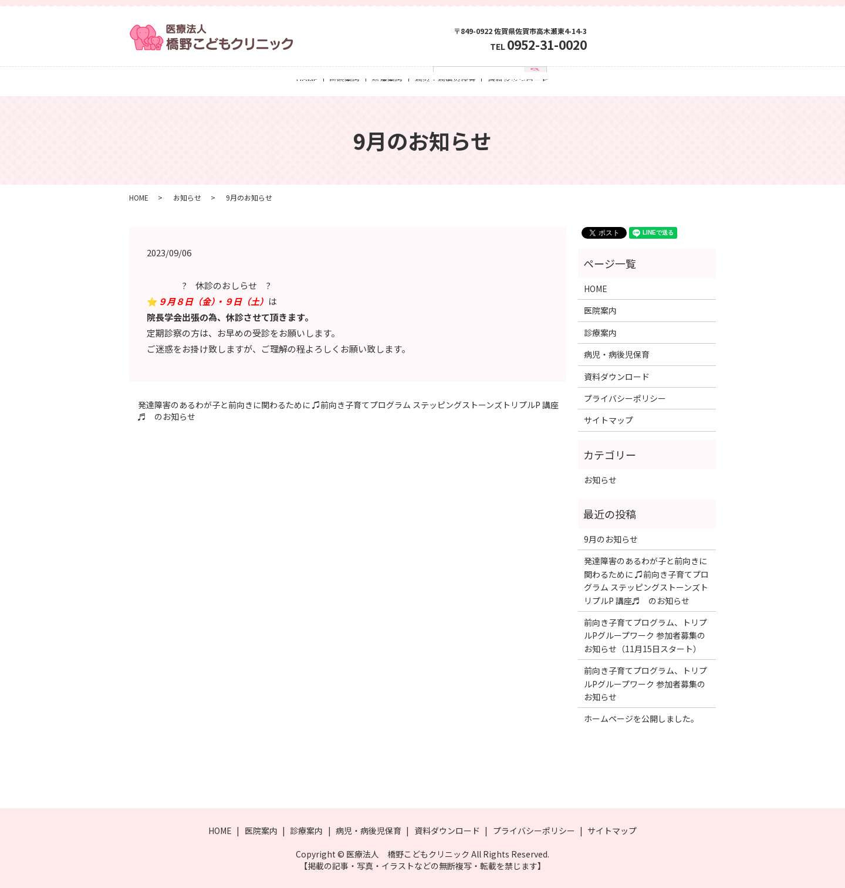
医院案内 (344, 84)
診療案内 (387, 84)
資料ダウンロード (518, 84)
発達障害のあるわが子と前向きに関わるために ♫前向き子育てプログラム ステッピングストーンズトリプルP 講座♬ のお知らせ (348, 410)
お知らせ (187, 197)
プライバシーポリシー (625, 398)
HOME (306, 84)
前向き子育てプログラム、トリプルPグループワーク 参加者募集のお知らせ (645, 684)
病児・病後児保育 (445, 84)
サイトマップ (608, 420)
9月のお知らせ (611, 539)
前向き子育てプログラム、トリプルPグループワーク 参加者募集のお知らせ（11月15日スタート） (645, 635)
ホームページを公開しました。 (641, 718)
